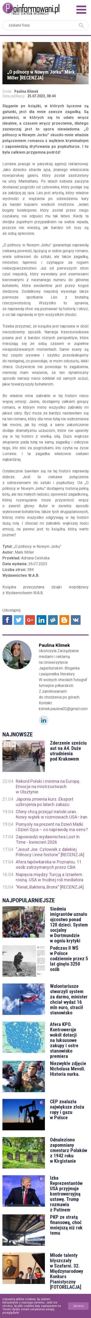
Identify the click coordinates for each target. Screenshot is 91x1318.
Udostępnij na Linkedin (41, 620)
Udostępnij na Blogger (64, 620)
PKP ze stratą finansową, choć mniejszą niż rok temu (66, 1225)
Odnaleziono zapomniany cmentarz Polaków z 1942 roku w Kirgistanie (68, 1150)
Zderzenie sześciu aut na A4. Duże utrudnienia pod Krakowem (68, 751)
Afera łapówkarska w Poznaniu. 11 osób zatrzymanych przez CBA (49, 864)
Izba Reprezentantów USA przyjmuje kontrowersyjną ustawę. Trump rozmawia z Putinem (66, 1193)
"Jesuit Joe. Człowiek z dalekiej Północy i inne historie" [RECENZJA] (50, 852)
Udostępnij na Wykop (53, 620)
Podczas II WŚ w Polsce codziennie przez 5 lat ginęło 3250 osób (69, 958)
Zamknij (78, 1306)
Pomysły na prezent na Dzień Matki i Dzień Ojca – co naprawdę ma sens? (52, 827)
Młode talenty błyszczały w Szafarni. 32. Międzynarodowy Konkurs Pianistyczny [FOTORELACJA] (66, 1271)
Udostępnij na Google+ (30, 620)
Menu (81, 9)
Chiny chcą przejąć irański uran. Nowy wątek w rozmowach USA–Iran (51, 814)
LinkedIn (44, 720)
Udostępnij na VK (76, 620)
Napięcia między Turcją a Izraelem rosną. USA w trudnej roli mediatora (49, 877)
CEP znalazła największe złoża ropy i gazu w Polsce (67, 1109)
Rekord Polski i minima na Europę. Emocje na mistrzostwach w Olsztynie (48, 786)
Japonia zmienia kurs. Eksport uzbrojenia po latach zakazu (44, 802)
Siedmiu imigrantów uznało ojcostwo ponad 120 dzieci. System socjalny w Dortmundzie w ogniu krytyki (69, 924)
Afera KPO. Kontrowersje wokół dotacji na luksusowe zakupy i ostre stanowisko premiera (64, 1040)
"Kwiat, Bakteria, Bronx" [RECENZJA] (50, 887)
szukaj (81, 25)
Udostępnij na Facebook (7, 620)
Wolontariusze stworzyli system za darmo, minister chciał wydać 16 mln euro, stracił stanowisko (69, 999)
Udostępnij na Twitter (19, 620)
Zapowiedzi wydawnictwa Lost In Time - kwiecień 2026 (48, 839)
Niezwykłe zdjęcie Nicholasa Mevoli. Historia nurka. (68, 1069)
